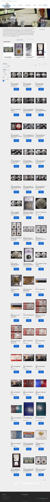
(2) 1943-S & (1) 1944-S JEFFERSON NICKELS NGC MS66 (28, 239)
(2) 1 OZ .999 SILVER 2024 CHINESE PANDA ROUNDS (16, 187)
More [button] (34, 5)
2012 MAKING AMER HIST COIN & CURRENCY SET (28, 444)
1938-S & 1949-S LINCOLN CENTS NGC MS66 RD (41, 470)
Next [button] (45, 52)
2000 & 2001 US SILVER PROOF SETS (40, 316)
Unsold (6, 74)
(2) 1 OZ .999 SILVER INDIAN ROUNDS (15, 84)
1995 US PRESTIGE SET (40, 417)
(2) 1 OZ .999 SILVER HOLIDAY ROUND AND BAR (16, 136)
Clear (8, 69)
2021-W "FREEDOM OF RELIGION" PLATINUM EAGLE (42, 57)
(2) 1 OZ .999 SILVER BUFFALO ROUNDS (27, 84)
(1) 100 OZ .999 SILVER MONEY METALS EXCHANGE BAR (30, 57)
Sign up (40, 5)
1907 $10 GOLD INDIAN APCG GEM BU (19, 57)
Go (3, 80)
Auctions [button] (20, 5)
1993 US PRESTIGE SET (27, 417)
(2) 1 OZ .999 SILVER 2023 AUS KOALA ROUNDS (40, 161)
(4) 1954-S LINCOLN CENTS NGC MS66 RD (16, 238)
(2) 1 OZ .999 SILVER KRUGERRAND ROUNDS (28, 161)
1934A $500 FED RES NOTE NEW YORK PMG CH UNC (8, 57)
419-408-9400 (5, 495)
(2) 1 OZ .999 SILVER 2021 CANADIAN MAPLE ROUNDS (40, 136)
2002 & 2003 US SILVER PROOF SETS (15, 341)
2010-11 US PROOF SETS (40, 289)
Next (41, 483)
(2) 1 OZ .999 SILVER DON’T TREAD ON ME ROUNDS (28, 110)
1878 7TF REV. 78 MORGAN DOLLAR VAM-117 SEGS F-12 (28, 213)
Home (14, 5)
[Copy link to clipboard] (39, 29)
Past (6, 71)
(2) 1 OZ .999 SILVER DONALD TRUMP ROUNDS (41, 110)
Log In (45, 5)
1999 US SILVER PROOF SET (28, 315)
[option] (8, 51)
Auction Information (29, 39)
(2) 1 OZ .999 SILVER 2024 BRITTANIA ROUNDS (40, 187)
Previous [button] (4, 52)
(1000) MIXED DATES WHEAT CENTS (27, 290)
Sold (6, 72)
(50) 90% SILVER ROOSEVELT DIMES (15, 264)
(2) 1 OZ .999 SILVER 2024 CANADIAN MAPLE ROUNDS (16, 162)
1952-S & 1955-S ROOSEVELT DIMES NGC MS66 (40, 239)
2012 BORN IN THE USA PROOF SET (40, 444)
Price (3, 77)
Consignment (28, 5)
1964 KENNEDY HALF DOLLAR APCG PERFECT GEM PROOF (28, 264)
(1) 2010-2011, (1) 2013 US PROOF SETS (15, 316)
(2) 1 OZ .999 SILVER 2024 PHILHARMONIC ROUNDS (28, 187)
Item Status (4, 69)
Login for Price (16, 89)
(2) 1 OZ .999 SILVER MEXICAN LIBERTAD (15, 213)
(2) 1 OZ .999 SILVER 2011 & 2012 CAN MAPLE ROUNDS (28, 136)
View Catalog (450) (41, 22)
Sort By (39, 63)
